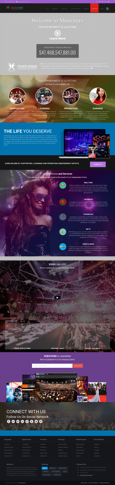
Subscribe (77, 366)
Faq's (65, 471)
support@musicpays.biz (23, 1)
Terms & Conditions (93, 482)
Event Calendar (62, 444)
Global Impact (56, 471)
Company (55, 8)
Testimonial (79, 447)
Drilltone (43, 450)
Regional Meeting (63, 447)
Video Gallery (80, 453)
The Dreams (25, 444)
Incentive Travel (62, 456)
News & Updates (80, 444)
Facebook (96, 444)
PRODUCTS (65, 8)
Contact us (57, 474)
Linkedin (96, 453)
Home (47, 8)
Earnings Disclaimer (104, 482)
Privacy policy (84, 482)
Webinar (60, 450)
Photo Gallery (80, 450)
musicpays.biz (22, 482)
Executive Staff (9, 450)
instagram (97, 456)
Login (102, 8)
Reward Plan (25, 456)
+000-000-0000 (9, 1)
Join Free (94, 8)
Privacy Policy (8, 456)
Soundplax (43, 447)
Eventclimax (43, 453)
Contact (86, 8)
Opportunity (76, 8)
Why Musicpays (8, 453)
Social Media (46, 474)
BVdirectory (43, 456)
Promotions (25, 453)
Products (52, 468)
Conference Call (62, 453)
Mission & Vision (9, 447)
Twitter (96, 447)
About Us (7, 444)
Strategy (45, 471)
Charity (78, 456)
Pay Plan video (26, 450)
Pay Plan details (26, 447)
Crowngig (43, 444)
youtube (96, 450)
